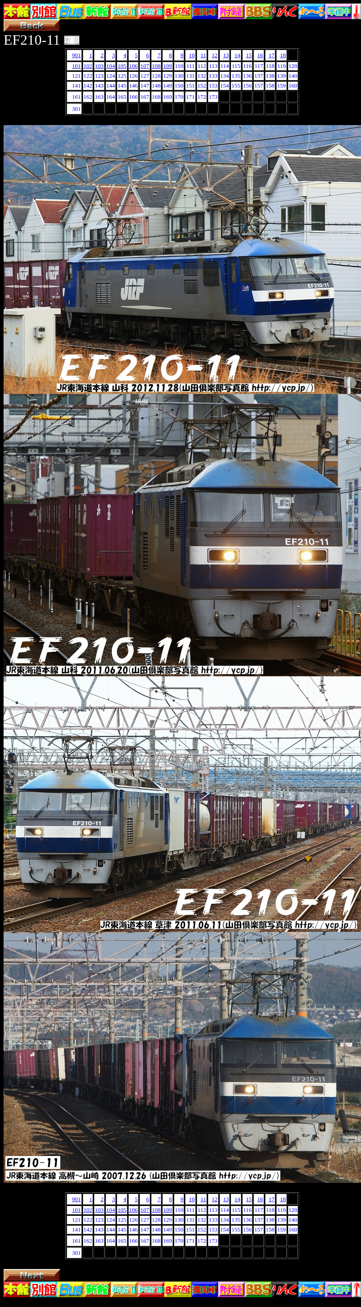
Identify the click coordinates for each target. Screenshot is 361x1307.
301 (76, 108)
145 (122, 85)
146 (133, 85)
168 (156, 96)
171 (190, 96)
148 (156, 85)
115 (236, 66)
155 (235, 85)
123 (99, 75)
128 (156, 75)
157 (258, 85)
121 (76, 75)
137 (258, 75)
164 (110, 96)
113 (213, 66)
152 (201, 85)
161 (76, 96)
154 (224, 85)
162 (88, 96)
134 (224, 75)
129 (167, 75)
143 (99, 85)
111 (190, 66)
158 (270, 85)
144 (110, 85)
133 (213, 75)
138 (270, 75)
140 (293, 75)
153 (213, 85)
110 (179, 66)
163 (99, 96)
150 (179, 85)
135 (235, 75)
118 (270, 66)
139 (281, 75)
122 (88, 75)
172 (201, 96)
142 (88, 85)
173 (213, 96)
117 (259, 66)
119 (281, 66)
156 (247, 85)
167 (144, 96)
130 (179, 75)
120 (293, 66)
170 (179, 96)
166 (133, 96)
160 (293, 85)
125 (122, 75)
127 (144, 75)
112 (201, 66)
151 (190, 85)
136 (247, 75)
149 (167, 85)
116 (247, 66)
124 (110, 75)
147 (144, 85)
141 (76, 85)
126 (133, 75)
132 (201, 75)
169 (167, 96)
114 (224, 66)
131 (190, 75)
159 (281, 85)
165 (122, 96)
